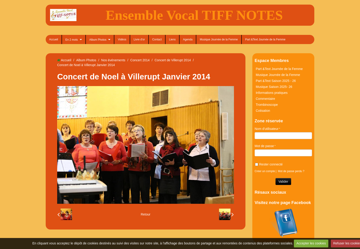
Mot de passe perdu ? (291, 171)
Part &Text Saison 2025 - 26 (276, 81)
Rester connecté (269, 164)
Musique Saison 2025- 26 (274, 87)
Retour (145, 214)
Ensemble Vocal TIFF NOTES (194, 15)
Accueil (53, 39)
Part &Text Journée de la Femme (265, 39)
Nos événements (113, 60)
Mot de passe (264, 146)
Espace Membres (272, 60)
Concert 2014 (140, 60)
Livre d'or (139, 39)
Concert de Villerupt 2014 (173, 60)
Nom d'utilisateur (266, 129)
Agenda (187, 39)
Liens (172, 39)
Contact (157, 39)
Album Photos (98, 39)
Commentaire (265, 99)
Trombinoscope (267, 104)
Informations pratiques (272, 93)
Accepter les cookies (311, 243)
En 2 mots (71, 39)
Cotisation (263, 110)
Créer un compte (265, 171)
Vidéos (122, 39)
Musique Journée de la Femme (219, 39)
